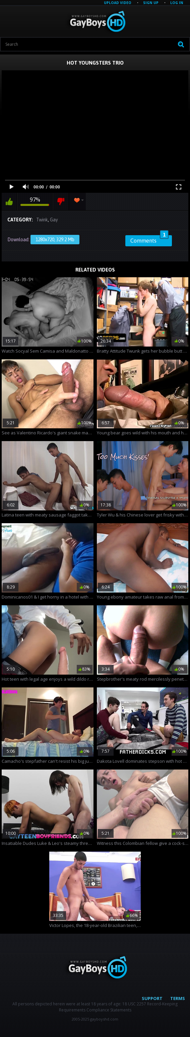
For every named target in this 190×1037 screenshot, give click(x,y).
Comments (149, 239)
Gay (54, 219)
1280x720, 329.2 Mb (55, 239)
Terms (177, 998)
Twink (42, 219)
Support (152, 998)
